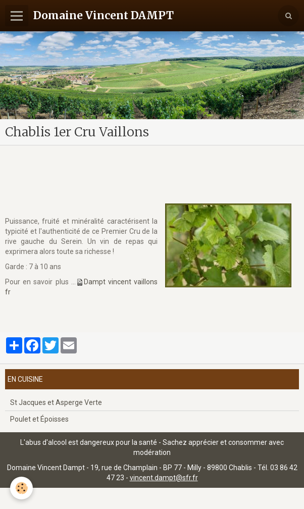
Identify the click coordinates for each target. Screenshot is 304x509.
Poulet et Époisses (39, 419)
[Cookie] (21, 488)
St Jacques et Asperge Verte (56, 402)
